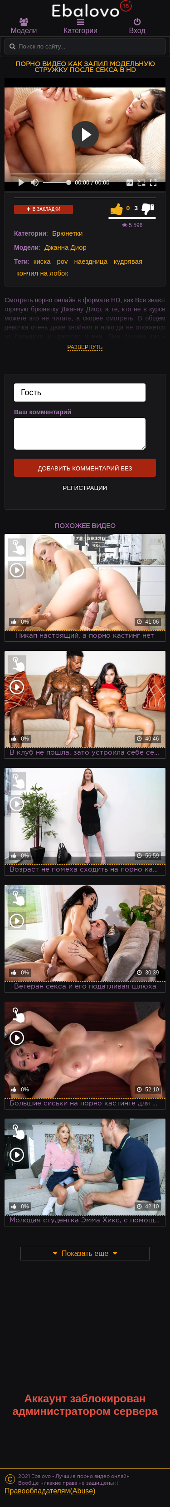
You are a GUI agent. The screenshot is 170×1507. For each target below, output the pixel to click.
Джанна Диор (65, 247)
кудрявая (128, 261)
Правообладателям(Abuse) (50, 1491)
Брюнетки (67, 233)
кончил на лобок (42, 273)
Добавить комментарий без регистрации (85, 471)
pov (62, 261)
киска (42, 261)
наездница (91, 261)
